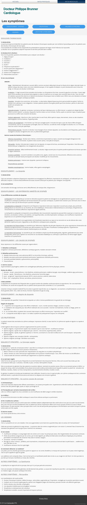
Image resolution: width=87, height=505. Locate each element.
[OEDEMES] (15, 32)
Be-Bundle (10, 503)
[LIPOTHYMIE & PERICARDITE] (43, 32)
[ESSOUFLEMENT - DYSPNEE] (15, 26)
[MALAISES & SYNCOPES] (72, 26)
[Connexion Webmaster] (80, 504)
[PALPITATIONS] (43, 26)
